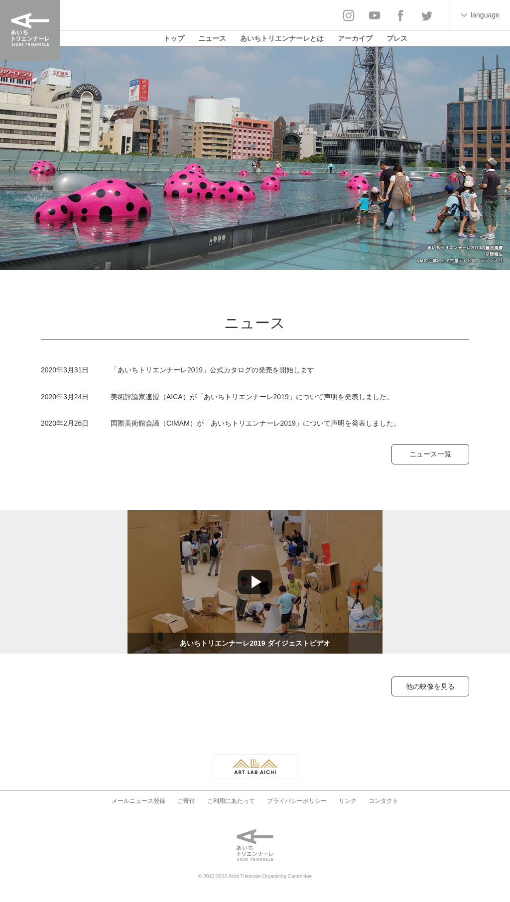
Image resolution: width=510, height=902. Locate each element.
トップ (173, 38)
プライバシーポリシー (297, 800)
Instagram (348, 15)
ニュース (212, 38)
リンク (348, 800)
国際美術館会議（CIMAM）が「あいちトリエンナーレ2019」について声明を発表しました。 (255, 423)
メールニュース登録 (138, 800)
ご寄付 (186, 800)
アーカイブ (355, 38)
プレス (396, 38)
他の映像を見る (430, 686)
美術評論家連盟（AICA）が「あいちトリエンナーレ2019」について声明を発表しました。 (252, 397)
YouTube (374, 15)
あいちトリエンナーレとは (282, 38)
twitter (426, 15)
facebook (400, 15)
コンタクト (383, 800)
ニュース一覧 (430, 454)
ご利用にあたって (231, 800)
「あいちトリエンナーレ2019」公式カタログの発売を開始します (212, 370)
